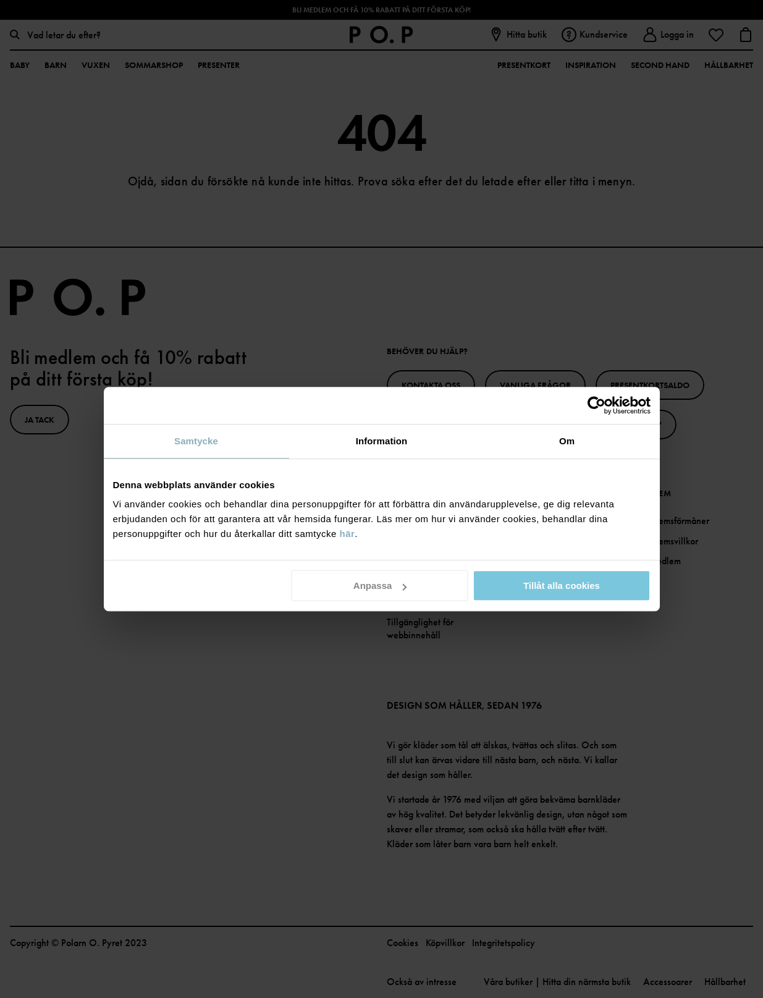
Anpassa (380, 585)
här (347, 533)
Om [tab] (567, 441)
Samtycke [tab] (196, 441)
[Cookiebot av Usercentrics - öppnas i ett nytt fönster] (596, 405)
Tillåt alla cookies (561, 585)
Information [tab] (382, 441)
